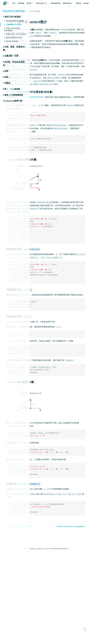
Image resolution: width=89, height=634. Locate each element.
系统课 (29, 3)
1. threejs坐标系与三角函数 (14, 21)
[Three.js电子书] (42, 3)
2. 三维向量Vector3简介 (13, 24)
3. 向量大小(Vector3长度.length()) (12, 29)
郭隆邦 (39, 15)
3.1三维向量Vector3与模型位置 (60, 126)
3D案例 (78, 3)
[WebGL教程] (68, 3)
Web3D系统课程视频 (14, 11)
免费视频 (21, 3)
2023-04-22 (49, 15)
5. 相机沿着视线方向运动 (13, 38)
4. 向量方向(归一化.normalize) (15, 34)
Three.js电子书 (41, 3)
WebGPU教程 (56, 3)
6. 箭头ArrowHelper (11, 41)
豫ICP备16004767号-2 (76, 628)
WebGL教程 (67, 3)
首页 (14, 3)
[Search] (8, 3)
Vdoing (47, 628)
